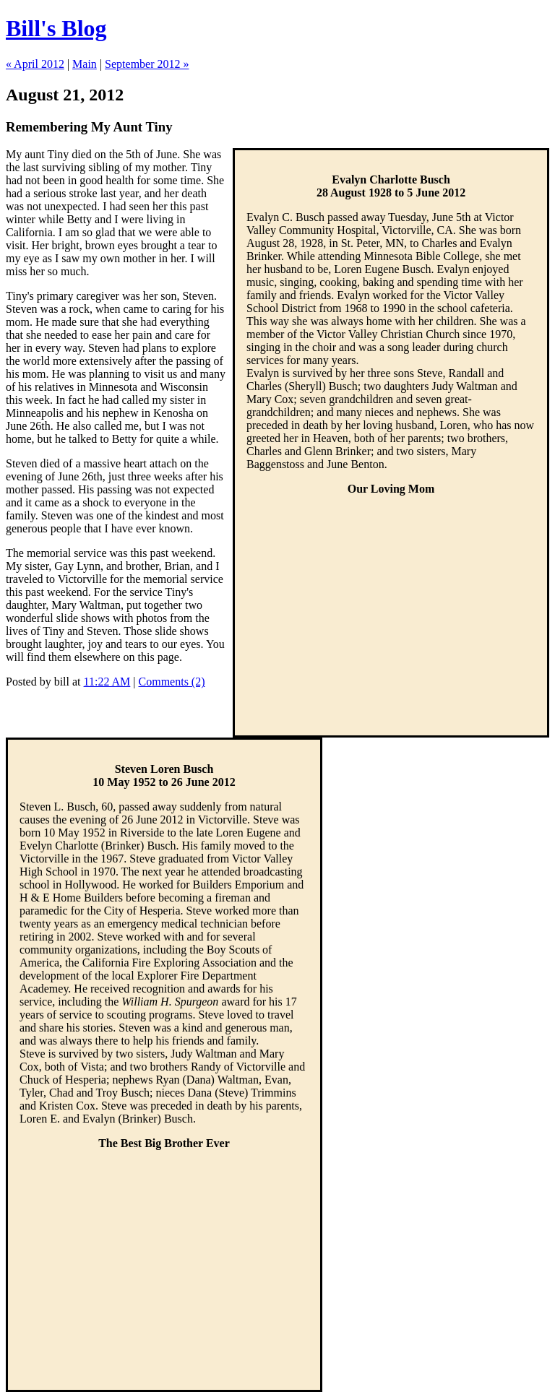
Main (84, 64)
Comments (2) (172, 681)
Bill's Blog (56, 28)
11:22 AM (107, 681)
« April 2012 (35, 64)
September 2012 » (147, 64)
